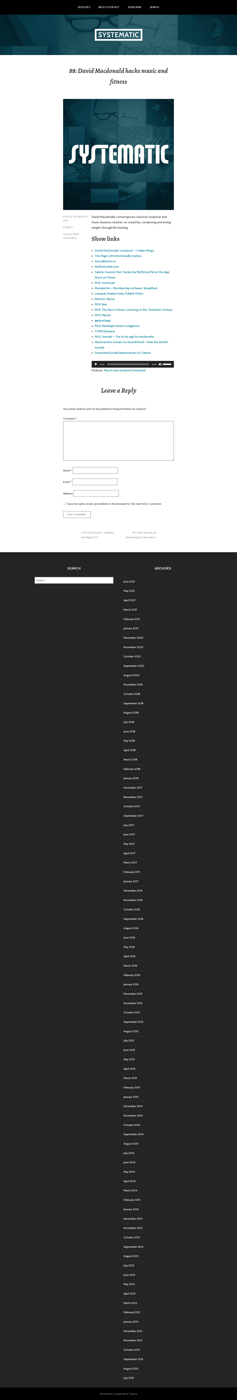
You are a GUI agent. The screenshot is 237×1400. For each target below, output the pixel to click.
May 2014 (129, 1171)
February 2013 (132, 1312)
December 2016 (133, 890)
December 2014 (133, 1106)
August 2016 (131, 928)
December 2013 (133, 1218)
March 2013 (130, 1303)
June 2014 (129, 1162)
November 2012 (133, 1340)
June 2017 (129, 834)
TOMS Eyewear (105, 331)
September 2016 (133, 918)
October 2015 (132, 1012)
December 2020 (133, 637)
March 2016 (130, 965)
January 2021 (131, 628)
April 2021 (129, 600)
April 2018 (130, 750)
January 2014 (131, 1209)
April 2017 (129, 853)
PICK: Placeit (103, 315)
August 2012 (131, 1368)
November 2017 (133, 797)
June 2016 (129, 937)
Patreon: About (105, 299)
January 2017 (131, 881)
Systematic (118, 35)
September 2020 (134, 665)
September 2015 (133, 1021)
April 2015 (129, 1068)
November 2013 (133, 1228)
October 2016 (132, 909)
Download (138, 370)
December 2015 (133, 993)
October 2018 (132, 694)
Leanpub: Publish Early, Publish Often (119, 293)
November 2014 (133, 1115)
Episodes (84, 7)
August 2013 (131, 1256)
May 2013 (129, 1284)
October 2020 (132, 656)
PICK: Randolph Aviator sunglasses (117, 326)
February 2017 (132, 872)
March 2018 (130, 759)
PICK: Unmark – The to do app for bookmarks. (125, 337)
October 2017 (132, 806)
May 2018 (129, 740)
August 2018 (131, 712)
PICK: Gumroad (105, 283)
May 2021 (129, 590)
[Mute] (160, 364)
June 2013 (129, 1275)
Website (68, 493)
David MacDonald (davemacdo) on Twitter (123, 353)
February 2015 (132, 1087)
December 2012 (133, 1331)
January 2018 (131, 778)
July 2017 (129, 825)
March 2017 (130, 862)
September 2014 (134, 1134)
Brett (70, 227)
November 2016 (133, 900)
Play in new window (117, 370)
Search (154, 7)
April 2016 (129, 956)
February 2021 (132, 619)
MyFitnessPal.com (107, 267)
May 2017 (129, 843)
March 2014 (130, 1190)
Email (67, 482)
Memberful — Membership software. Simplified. (126, 288)
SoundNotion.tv (105, 261)
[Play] (96, 364)
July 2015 (129, 1040)
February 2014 (132, 1199)
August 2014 (131, 1143)
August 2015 (131, 1031)
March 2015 (130, 1078)
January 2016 (131, 984)
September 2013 (133, 1246)
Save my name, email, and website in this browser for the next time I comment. (114, 503)
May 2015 (129, 1059)
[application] (133, 364)
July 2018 (129, 722)
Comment (70, 418)
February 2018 (132, 769)
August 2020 (131, 675)
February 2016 (132, 975)
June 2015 (129, 1050)
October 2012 (132, 1349)
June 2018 (129, 731)
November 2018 (133, 684)
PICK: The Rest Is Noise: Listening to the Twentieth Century (134, 310)
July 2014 (129, 1153)
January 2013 (131, 1321)
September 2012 (133, 1359)
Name (67, 470)
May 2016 (129, 947)
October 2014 (132, 1125)
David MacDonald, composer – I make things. (124, 250)
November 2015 (133, 1003)
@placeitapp (103, 320)
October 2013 (132, 1237)
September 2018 (134, 703)
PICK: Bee (101, 304)
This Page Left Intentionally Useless (118, 256)
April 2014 (130, 1181)
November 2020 (134, 647)
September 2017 (133, 815)
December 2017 (133, 787)
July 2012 (129, 1377)
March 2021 (130, 609)
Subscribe (134, 7)
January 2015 (131, 1096)
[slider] (128, 364)
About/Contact (109, 7)
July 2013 (129, 1265)
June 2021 (129, 581)
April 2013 (129, 1293)
